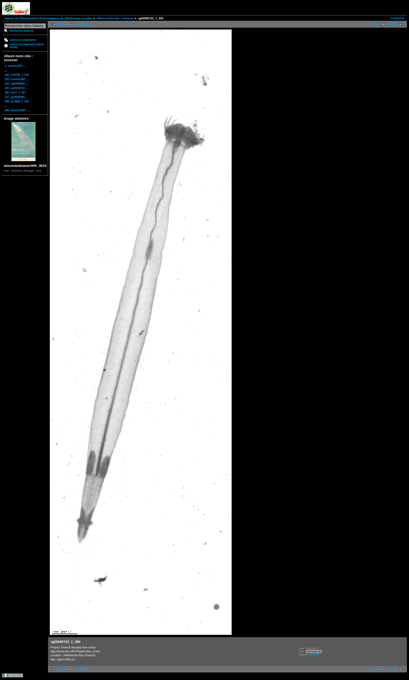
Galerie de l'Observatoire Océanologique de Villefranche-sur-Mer (48, 18)
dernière (393, 24)
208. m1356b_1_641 (17, 101)
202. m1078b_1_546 (17, 74)
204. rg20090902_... (16, 83)
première (62, 24)
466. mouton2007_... (17, 110)
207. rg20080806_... (16, 97)
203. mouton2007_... (17, 79)
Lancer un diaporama (23, 39)
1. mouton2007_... (16, 66)
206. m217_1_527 (15, 92)
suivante (375, 24)
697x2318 (314, 654)
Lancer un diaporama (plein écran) (27, 46)
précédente (82, 24)
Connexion (397, 18)
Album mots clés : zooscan (115, 18)
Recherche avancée (22, 30)
